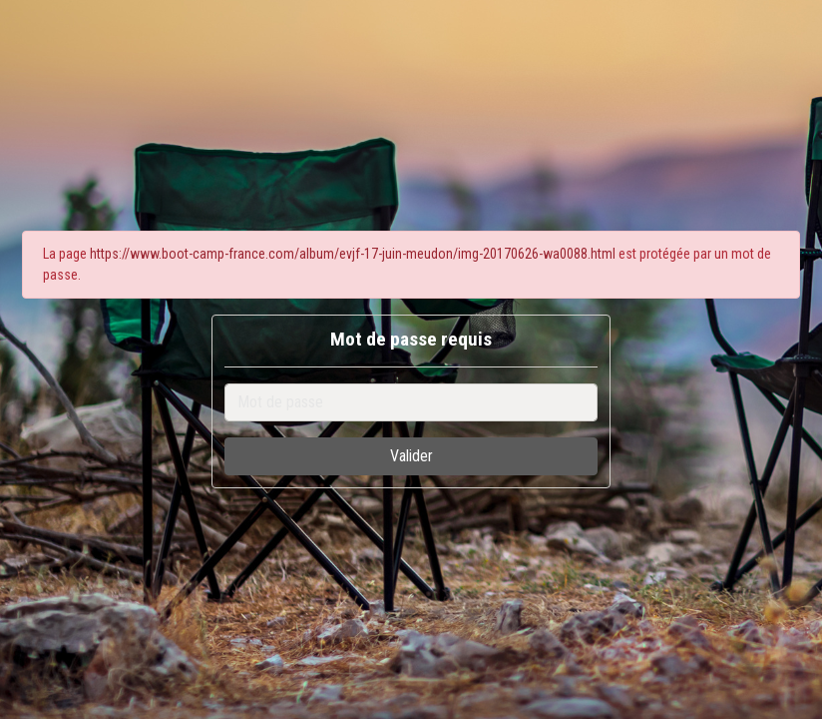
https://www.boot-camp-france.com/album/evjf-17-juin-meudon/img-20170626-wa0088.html (353, 254)
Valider (411, 455)
